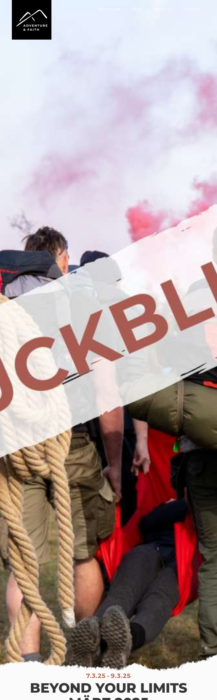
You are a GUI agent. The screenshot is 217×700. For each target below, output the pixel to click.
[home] (31, 20)
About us (163, 9)
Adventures (109, 9)
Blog (137, 9)
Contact (191, 9)
